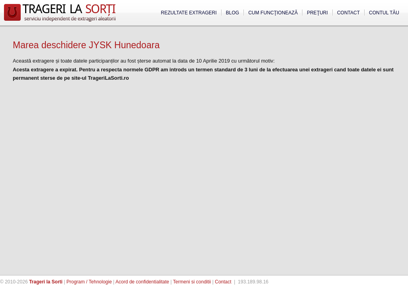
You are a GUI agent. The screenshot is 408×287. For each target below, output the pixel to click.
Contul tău (384, 13)
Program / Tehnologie (89, 282)
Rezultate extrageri (189, 13)
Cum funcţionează (273, 13)
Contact (348, 13)
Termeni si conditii (192, 282)
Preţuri (317, 13)
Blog (232, 13)
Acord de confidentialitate (142, 282)
